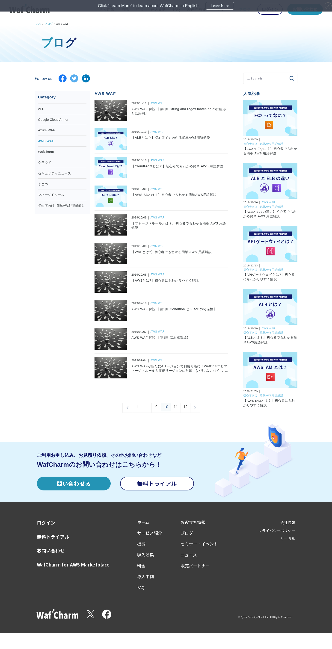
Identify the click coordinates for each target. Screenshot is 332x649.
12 (185, 407)
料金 (141, 566)
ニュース (189, 555)
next (195, 408)
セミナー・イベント (199, 544)
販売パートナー (195, 566)
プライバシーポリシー (276, 530)
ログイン (46, 522)
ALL (41, 109)
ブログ (48, 23)
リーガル (287, 538)
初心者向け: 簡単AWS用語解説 (61, 205)
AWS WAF (46, 141)
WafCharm (46, 152)
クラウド (44, 162)
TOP (38, 23)
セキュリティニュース (54, 173)
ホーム (143, 522)
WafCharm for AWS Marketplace (73, 564)
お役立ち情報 (193, 522)
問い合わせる (74, 483)
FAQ (141, 587)
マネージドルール (51, 195)
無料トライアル (157, 483)
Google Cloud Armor (53, 119)
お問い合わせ (51, 550)
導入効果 (145, 555)
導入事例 (145, 576)
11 (175, 407)
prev (127, 408)
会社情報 (287, 522)
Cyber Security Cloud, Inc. (255, 617)
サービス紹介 (149, 533)
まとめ (43, 184)
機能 (141, 544)
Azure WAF (46, 130)
